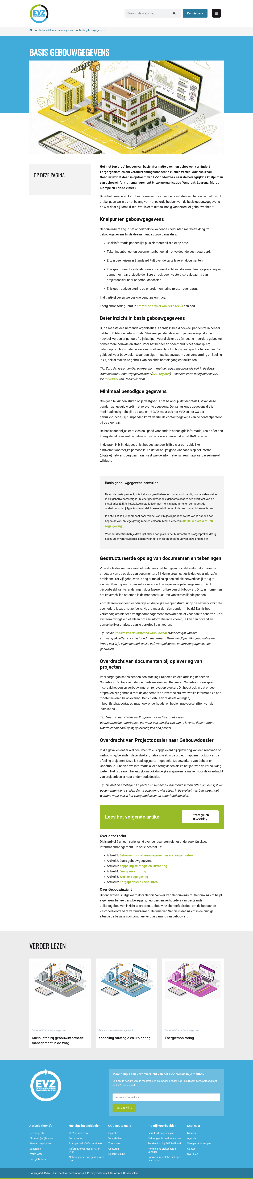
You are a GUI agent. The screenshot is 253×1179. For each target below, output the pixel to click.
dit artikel (111, 378)
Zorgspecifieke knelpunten (138, 881)
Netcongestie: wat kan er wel (164, 1138)
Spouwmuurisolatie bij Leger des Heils (164, 1159)
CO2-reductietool (79, 1133)
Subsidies (35, 1149)
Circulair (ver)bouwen (42, 1138)
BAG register (161, 373)
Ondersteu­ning (116, 1154)
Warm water (36, 1154)
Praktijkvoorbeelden (162, 1126)
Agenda (191, 1138)
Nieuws (191, 1133)
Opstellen (113, 1133)
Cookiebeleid (130, 1173)
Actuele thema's (40, 1126)
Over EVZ (192, 1154)
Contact (191, 1149)
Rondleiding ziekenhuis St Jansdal (162, 1151)
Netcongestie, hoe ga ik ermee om (86, 1159)
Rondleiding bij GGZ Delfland (164, 1143)
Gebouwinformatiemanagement (56, 29)
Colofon (115, 1173)
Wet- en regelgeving (133, 876)
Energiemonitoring (132, 871)
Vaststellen (115, 1138)
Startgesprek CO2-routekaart (85, 1143)
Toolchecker (76, 1138)
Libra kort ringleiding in (161, 1133)
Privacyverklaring (97, 1173)
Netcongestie (37, 1133)
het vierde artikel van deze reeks (160, 305)
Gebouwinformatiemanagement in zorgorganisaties (156, 855)
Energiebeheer (38, 1159)
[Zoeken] (180, 13)
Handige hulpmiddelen (84, 1126)
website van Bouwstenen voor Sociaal (140, 632)
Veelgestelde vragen (199, 1143)
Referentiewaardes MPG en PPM (84, 1151)
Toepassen (114, 1143)
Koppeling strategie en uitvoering (143, 865)
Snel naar (193, 1126)
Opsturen (113, 1149)
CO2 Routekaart (119, 1126)
